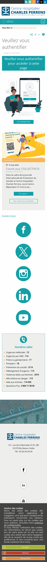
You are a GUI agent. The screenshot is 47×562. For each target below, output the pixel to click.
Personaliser (25, 558)
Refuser (25, 553)
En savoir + (23, 193)
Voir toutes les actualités (23, 201)
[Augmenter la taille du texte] (36, 34)
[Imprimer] (43, 34)
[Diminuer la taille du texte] (39, 34)
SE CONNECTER (23, 122)
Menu (10, 21)
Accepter (25, 547)
